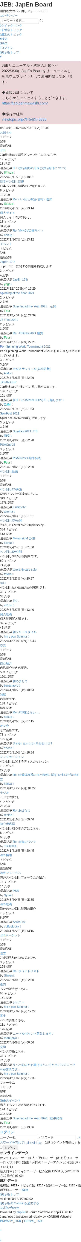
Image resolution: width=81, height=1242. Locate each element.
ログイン (7, 1132)
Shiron (8, 975)
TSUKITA (10, 846)
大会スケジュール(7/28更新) (32, 368)
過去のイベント (10, 1100)
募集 (3, 1015)
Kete (25, 1189)
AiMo (7, 373)
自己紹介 (6, 663)
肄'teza (8, 172)
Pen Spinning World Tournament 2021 (25, 346)
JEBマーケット (10, 935)
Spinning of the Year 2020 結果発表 (37, 1118)
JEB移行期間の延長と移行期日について (39, 168)
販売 (3, 984)
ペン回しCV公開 (11, 520)
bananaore (11, 685)
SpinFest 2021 (9, 413)
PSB (16, 890)
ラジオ (4, 792)
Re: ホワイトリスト (26, 971)
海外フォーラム (10, 873)
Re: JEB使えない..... (26, 712)
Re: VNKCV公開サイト (28, 230)
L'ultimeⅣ (19, 507)
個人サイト (7, 212)
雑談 (3, 694)
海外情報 (6, 855)
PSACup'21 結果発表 (27, 458)
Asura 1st (19, 922)
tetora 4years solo (24, 569)
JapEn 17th (7, 261)
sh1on (8, 605)
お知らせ (6, 132)
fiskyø (8, 542)
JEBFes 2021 (9, 319)
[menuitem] (11, 30)
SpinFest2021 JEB (25, 431)
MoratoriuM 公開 (24, 538)
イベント (6, 244)
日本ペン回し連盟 (12, 181)
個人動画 (6, 614)
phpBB (21, 1212)
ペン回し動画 (9, 471)
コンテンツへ (9, 15)
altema (8, 511)
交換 (3, 1047)
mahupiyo (10, 1038)
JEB (2, 150)
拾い (3, 583)
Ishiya (8, 783)
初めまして (20, 681)
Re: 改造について (24, 841)
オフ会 (4, 725)
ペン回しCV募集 (11, 489)
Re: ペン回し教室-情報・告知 (32, 199)
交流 (3, 645)
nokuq (8, 235)
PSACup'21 (7, 444)
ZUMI (7, 404)
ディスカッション (12, 757)
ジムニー (19, 1002)
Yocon (8, 748)
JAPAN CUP (8, 382)
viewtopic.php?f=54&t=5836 (24, 119)
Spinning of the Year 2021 (17, 293)
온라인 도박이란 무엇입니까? (32, 743)
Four (7, 310)
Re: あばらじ (21, 810)
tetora (8, 574)
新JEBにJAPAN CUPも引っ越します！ (39, 400)
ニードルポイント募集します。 (34, 1033)
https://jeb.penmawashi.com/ (25, 103)
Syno (7, 895)
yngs (7, 284)
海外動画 (6, 904)
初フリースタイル (25, 632)
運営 (3, 953)
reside (8, 815)
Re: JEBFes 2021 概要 (28, 333)
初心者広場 (7, 823)
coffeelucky (11, 926)
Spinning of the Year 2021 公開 (34, 306)
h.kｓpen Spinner (15, 636)
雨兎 (7, 435)
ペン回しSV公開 (11, 551)
